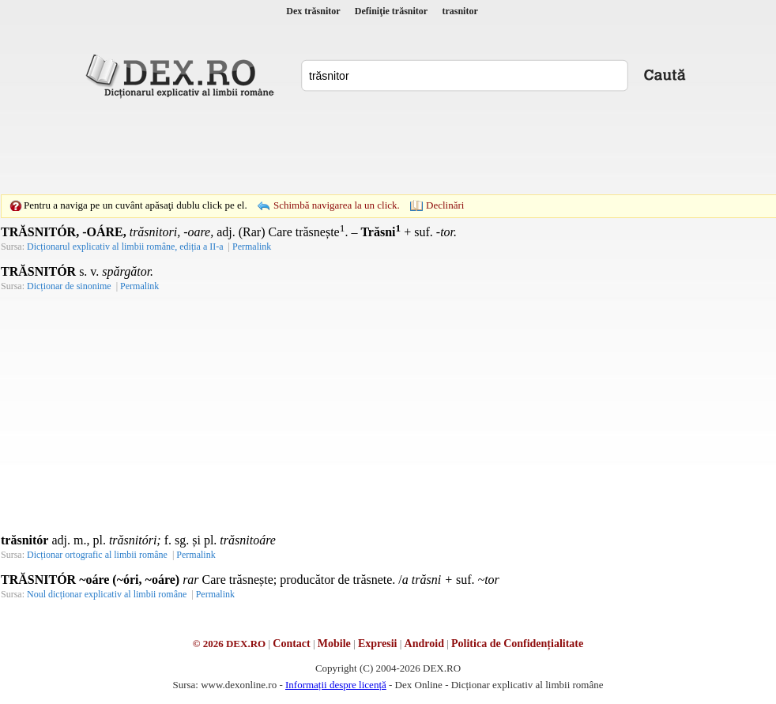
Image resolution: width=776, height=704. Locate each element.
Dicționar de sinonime (69, 286)
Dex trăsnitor (313, 11)
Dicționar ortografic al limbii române (97, 554)
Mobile (334, 643)
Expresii (377, 643)
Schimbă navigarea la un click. (336, 205)
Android (424, 643)
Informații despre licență (335, 685)
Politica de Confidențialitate (517, 643)
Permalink (195, 554)
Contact (291, 643)
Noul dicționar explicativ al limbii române (106, 594)
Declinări (445, 205)
